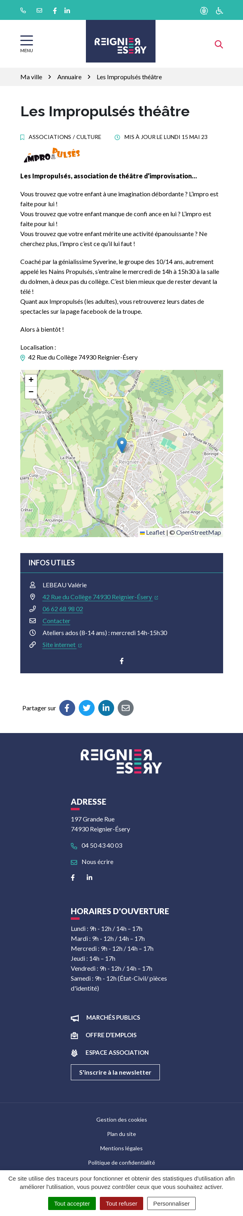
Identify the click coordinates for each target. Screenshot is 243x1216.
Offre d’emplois (111, 1034)
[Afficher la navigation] (26, 44)
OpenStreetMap (198, 532)
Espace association (117, 1052)
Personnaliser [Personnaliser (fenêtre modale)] (171, 1203)
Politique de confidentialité (121, 1162)
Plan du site (121, 1133)
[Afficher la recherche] (219, 43)
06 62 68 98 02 (63, 608)
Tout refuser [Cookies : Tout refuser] (121, 1203)
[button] (122, 445)
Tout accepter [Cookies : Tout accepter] (72, 1203)
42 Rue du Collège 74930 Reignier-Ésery (100, 596)
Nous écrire (92, 861)
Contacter (56, 620)
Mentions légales (121, 1148)
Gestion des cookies (121, 1119)
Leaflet (152, 532)
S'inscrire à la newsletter (115, 1072)
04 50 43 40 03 (96, 845)
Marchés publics (113, 1017)
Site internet (62, 644)
